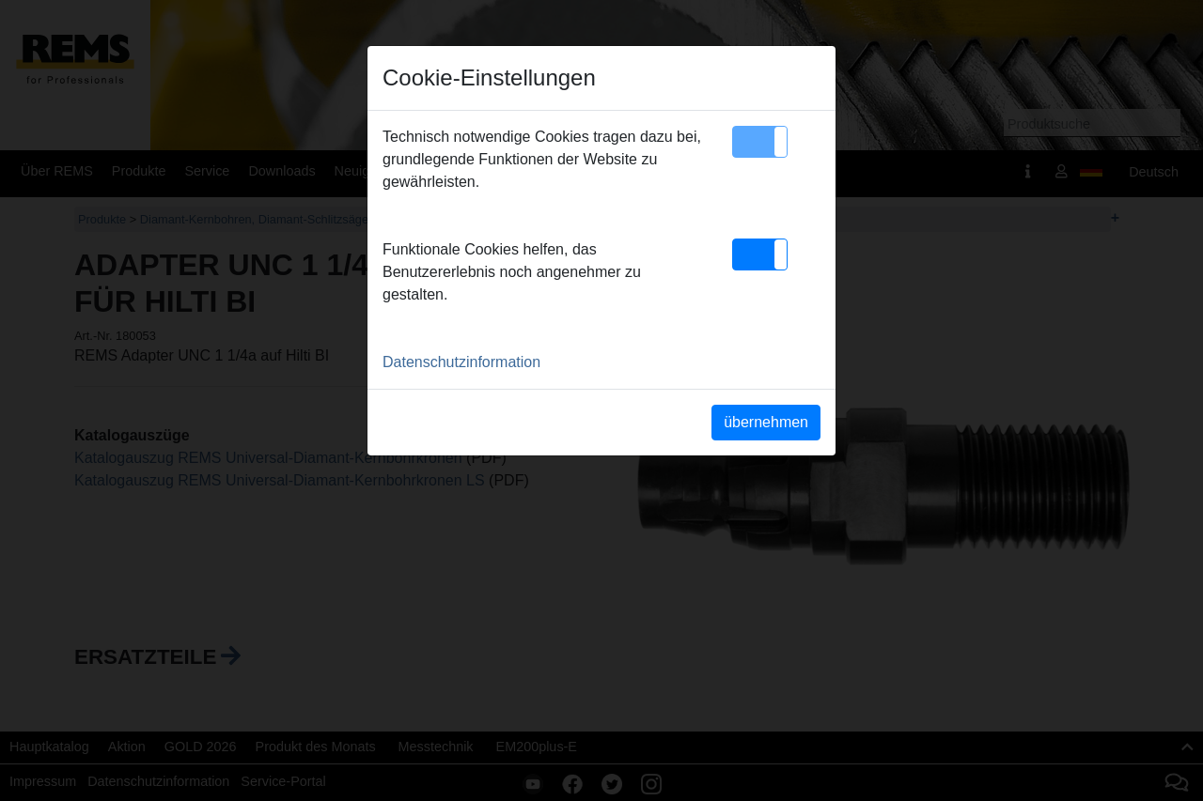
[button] (760, 142)
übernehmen (766, 422)
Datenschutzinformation (461, 362)
